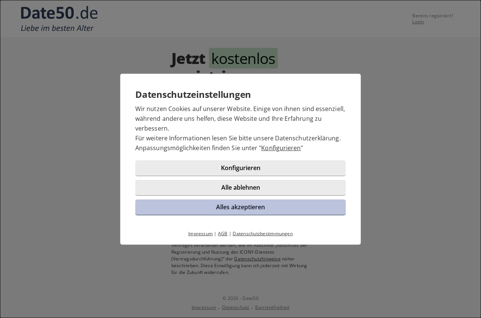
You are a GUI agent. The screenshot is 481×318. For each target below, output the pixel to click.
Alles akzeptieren (240, 207)
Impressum (200, 233)
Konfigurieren (281, 148)
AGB (223, 233)
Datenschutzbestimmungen (263, 233)
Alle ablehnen (240, 187)
